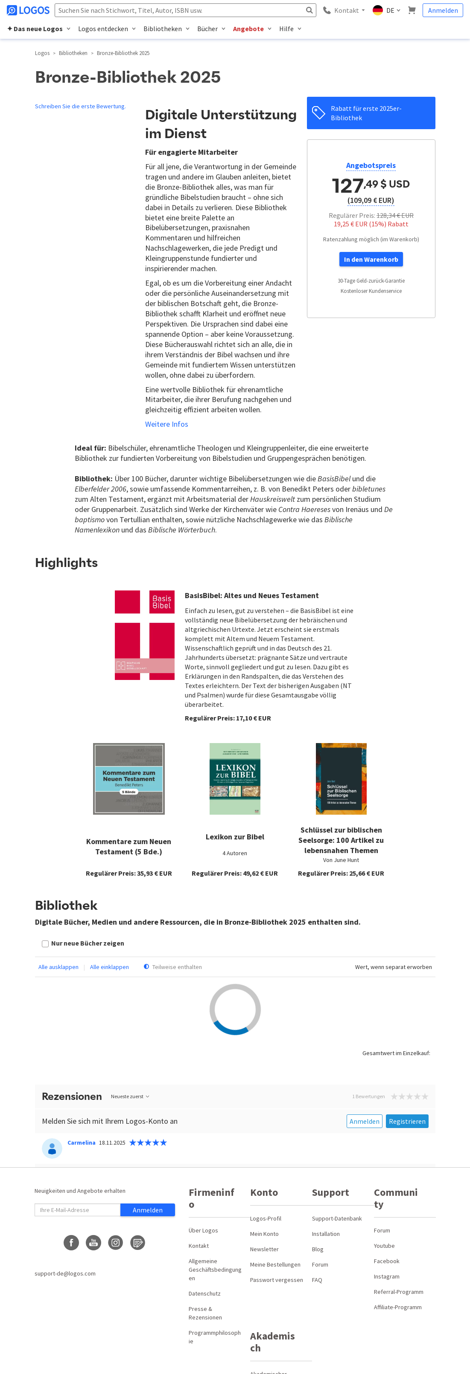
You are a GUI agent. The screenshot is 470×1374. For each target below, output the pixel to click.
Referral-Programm (398, 1292)
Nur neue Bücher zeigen (87, 943)
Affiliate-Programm (398, 1307)
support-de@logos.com (65, 1273)
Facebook (387, 1261)
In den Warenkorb (371, 259)
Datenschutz (205, 1293)
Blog (318, 1249)
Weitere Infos (166, 424)
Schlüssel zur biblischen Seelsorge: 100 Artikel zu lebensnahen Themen (341, 840)
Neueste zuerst (130, 1096)
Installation (326, 1234)
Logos (42, 53)
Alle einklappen (109, 967)
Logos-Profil (265, 1218)
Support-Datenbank (337, 1218)
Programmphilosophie (215, 1337)
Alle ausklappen (58, 967)
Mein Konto (264, 1234)
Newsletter (264, 1249)
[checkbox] (83, 944)
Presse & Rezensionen (205, 1313)
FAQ (317, 1280)
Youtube (384, 1246)
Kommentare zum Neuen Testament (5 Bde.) (128, 846)
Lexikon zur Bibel (235, 837)
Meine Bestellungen (275, 1264)
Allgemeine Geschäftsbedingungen (215, 1269)
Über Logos (203, 1230)
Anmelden (443, 10)
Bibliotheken (73, 53)
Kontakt (199, 1246)
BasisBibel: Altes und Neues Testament (252, 595)
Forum (320, 1264)
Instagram (387, 1276)
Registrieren (407, 1121)
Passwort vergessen (276, 1280)
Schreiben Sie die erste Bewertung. (80, 106)
